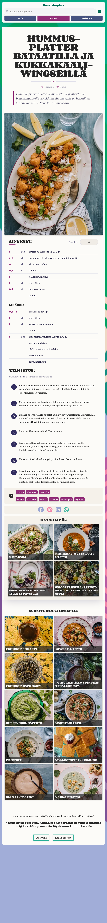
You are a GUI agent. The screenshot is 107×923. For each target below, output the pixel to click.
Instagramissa (68, 816)
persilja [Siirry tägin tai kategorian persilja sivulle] (43, 499)
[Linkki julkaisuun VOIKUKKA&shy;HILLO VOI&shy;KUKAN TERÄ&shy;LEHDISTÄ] (78, 671)
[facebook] (41, 509)
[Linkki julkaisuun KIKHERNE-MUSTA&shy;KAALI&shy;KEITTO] (76, 542)
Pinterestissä (86, 816)
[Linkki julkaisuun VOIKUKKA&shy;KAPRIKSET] (29, 671)
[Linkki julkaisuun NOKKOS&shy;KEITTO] (78, 782)
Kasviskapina (53, 5)
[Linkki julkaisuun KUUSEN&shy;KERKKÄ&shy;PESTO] (29, 708)
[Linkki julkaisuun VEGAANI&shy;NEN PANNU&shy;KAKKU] (78, 745)
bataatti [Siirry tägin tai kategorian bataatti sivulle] (20, 499)
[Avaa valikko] (99, 11)
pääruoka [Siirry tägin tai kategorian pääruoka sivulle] (44, 492)
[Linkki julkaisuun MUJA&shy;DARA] (30, 542)
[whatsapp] (66, 509)
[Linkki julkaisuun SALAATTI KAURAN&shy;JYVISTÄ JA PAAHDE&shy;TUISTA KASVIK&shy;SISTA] (76, 578)
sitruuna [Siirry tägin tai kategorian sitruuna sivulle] (54, 499)
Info (20, 18)
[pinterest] (50, 509)
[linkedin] (58, 509)
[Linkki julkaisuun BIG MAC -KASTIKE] (29, 782)
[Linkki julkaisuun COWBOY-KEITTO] (78, 634)
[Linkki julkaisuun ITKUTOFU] (29, 745)
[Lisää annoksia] (94, 241)
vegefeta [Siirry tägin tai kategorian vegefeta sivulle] (79, 499)
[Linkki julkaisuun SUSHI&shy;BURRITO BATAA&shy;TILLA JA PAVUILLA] (30, 578)
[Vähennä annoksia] (83, 241)
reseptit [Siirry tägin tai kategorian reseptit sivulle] (20, 492)
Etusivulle (41, 837)
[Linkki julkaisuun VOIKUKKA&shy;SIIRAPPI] (29, 634)
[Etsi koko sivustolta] (50, 11)
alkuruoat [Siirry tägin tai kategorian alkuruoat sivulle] (32, 492)
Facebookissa (52, 816)
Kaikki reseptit (63, 837)
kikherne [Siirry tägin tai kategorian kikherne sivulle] (31, 499)
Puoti (53, 18)
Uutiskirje (86, 18)
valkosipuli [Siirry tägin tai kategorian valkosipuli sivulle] (66, 499)
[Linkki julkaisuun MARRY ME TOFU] (78, 708)
